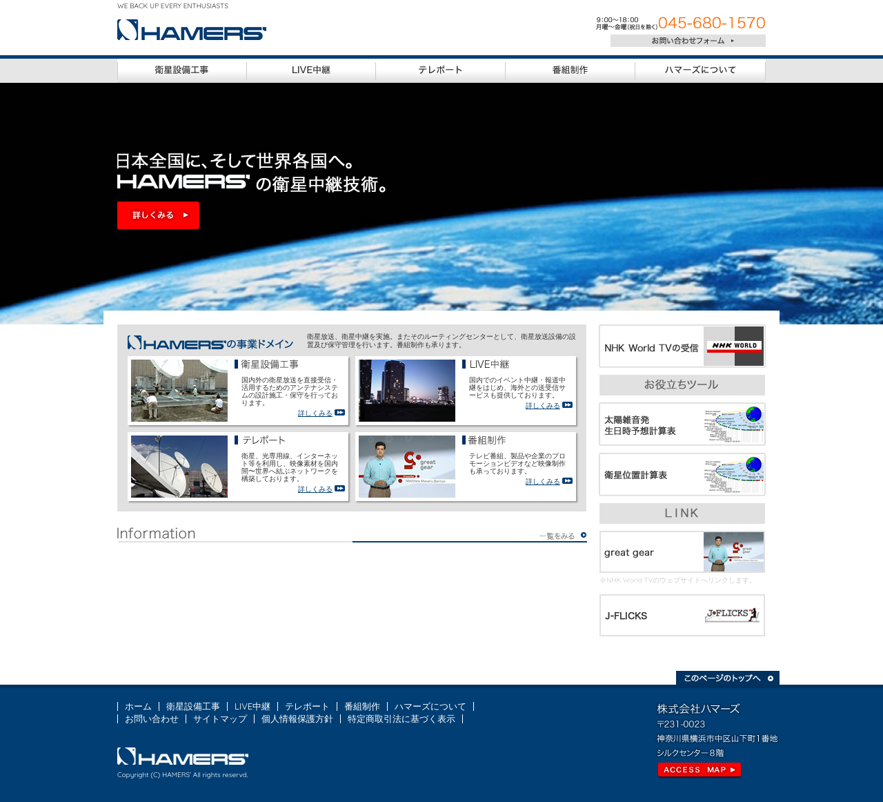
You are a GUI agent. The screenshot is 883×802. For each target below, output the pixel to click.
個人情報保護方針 (297, 718)
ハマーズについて (430, 706)
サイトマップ (220, 718)
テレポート (307, 706)
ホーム (138, 706)
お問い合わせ (152, 718)
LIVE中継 (252, 706)
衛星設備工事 (193, 706)
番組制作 (362, 706)
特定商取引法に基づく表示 (401, 718)
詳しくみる (315, 413)
